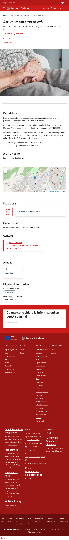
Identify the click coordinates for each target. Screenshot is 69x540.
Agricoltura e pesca (42, 349)
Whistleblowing (13, 501)
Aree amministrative (10, 354)
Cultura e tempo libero (41, 377)
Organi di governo (11, 349)
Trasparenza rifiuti (11, 473)
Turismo (38, 418)
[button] (34, 177)
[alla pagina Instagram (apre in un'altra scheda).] (54, 8)
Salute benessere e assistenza (42, 406)
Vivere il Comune (16, 15)
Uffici (6, 359)
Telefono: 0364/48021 (34, 436)
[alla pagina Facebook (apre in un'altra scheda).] (50, 8)
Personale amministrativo (10, 367)
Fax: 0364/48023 (32, 440)
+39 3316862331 (15, 242)
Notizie (22, 349)
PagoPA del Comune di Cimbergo (52, 441)
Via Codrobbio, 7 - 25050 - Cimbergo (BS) (34, 433)
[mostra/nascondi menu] (4, 8)
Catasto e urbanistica (39, 371)
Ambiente (39, 353)
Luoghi (53, 353)
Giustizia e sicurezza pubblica (42, 390)
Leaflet (45, 191)
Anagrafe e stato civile (41, 358)
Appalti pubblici (41, 362)
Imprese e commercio (39, 396)
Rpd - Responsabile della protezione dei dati (33, 473)
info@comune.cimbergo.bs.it (34, 455)
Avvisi (22, 353)
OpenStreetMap (54, 191)
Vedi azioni (18, 34)
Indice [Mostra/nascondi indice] (3, 538)
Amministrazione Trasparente (14, 430)
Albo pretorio (11, 450)
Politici (7, 362)
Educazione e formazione (40, 384)
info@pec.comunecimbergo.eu (34, 461)
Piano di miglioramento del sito (64, 521)
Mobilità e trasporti (42, 401)
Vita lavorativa (40, 421)
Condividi (8, 34)
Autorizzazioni (40, 366)
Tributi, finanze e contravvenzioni (41, 413)
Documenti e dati (10, 372)
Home (5, 15)
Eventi (26, 15)
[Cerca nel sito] (65, 8)
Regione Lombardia (9, 3)
